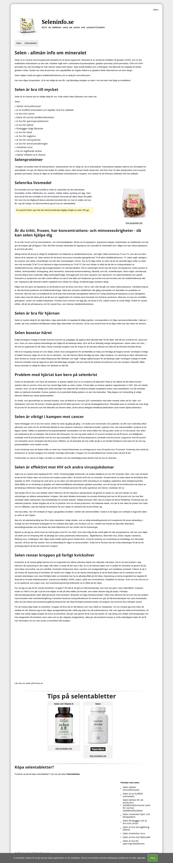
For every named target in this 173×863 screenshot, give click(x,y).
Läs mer (141, 858)
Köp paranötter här (134, 223)
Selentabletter (31, 43)
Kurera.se (38, 683)
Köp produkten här (63, 748)
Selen (18, 43)
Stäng (152, 858)
